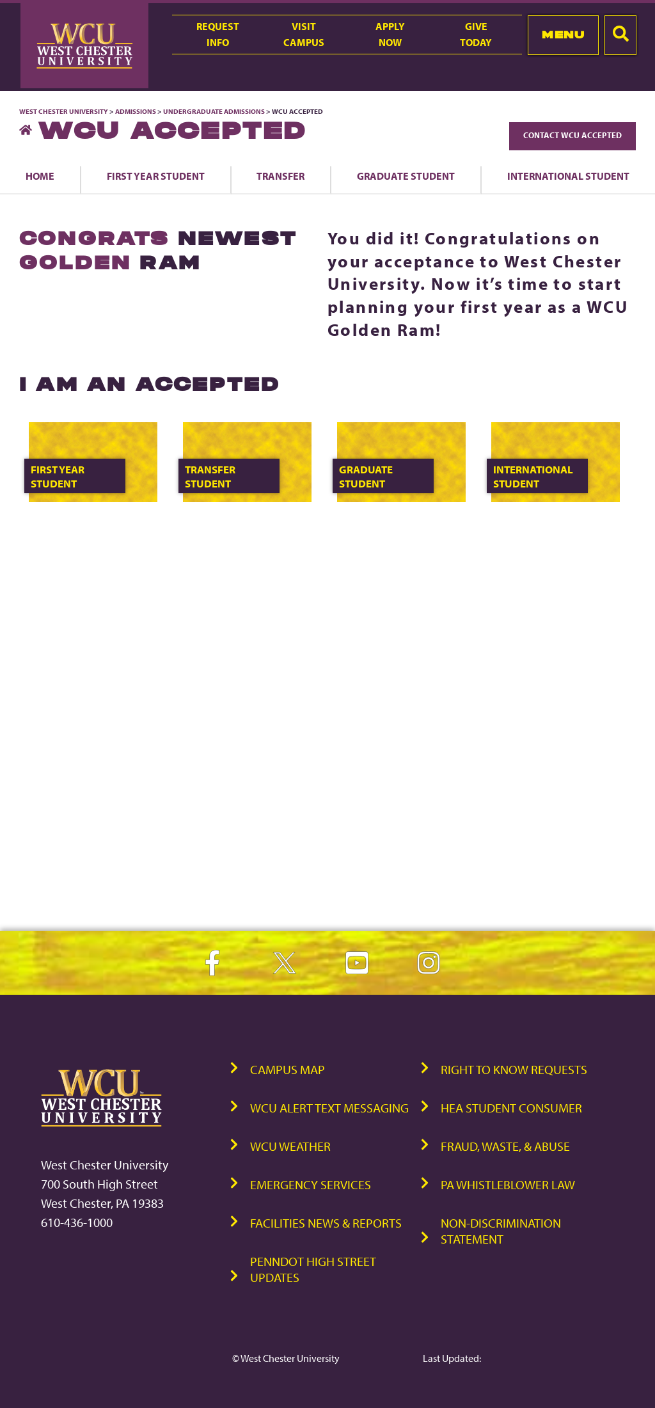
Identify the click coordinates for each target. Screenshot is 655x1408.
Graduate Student (406, 176)
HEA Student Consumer (511, 1108)
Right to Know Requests (514, 1069)
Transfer (280, 176)
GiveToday (476, 34)
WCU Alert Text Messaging (329, 1108)
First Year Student (156, 176)
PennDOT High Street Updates (313, 1269)
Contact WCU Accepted (572, 135)
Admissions (135, 111)
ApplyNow (390, 34)
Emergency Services (310, 1184)
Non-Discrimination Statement (501, 1231)
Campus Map (287, 1069)
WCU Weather (290, 1146)
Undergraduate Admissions (214, 111)
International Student (568, 176)
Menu (563, 35)
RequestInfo (217, 34)
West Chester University (63, 111)
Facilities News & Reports (326, 1223)
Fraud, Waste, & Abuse (505, 1146)
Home (40, 176)
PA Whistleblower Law (508, 1184)
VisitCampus (303, 34)
